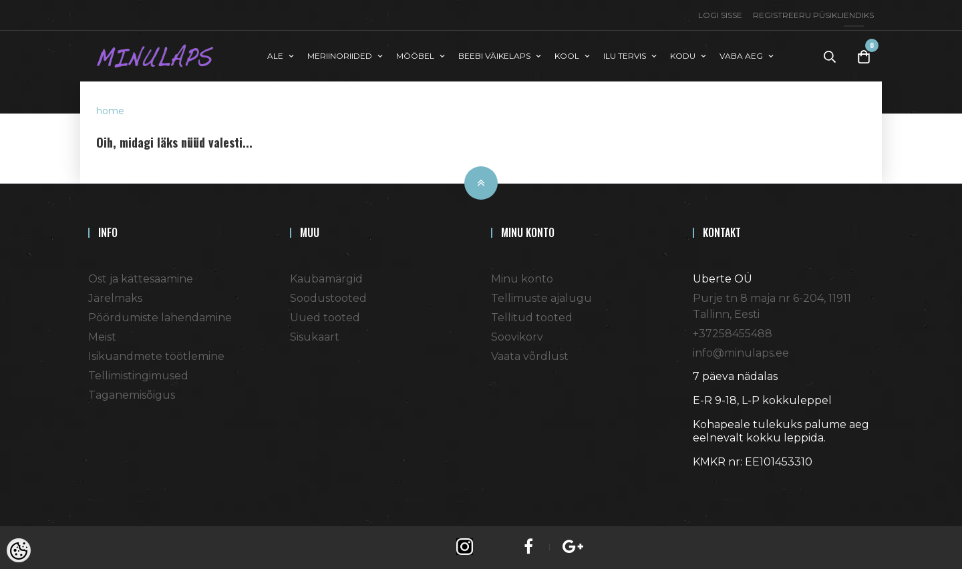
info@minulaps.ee (741, 353)
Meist (102, 337)
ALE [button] (275, 56)
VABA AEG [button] (741, 56)
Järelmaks (115, 298)
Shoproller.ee (716, 486)
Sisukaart (314, 337)
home (110, 111)
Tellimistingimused (138, 375)
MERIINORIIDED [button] (339, 56)
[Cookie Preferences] (19, 550)
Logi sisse (720, 15)
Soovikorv (517, 337)
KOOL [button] (566, 56)
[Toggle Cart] (864, 56)
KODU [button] (682, 56)
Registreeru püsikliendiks (813, 15)
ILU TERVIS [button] (624, 56)
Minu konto (522, 278)
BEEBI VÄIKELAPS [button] (494, 56)
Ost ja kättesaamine (140, 278)
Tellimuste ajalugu (541, 298)
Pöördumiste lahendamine (160, 317)
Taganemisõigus (131, 395)
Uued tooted (325, 317)
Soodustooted (328, 298)
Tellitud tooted (532, 317)
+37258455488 (732, 333)
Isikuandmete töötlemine (156, 356)
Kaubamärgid (326, 278)
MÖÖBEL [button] (415, 56)
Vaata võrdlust (530, 356)
